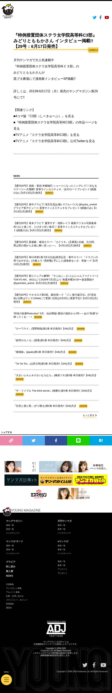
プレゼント (62, 573)
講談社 (9, 608)
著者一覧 (10, 529)
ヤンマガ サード (14, 541)
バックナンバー (13, 533)
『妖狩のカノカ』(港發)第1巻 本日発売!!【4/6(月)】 (47, 340)
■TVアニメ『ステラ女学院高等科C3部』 (41, 134)
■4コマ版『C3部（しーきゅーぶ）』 (39, 116)
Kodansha (45, 651)
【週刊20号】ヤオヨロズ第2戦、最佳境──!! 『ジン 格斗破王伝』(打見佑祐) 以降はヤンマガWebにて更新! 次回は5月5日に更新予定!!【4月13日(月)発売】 (55, 298)
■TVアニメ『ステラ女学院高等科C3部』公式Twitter (49, 141)
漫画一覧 (10, 525)
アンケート (62, 569)
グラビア (10, 561)
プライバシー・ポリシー (17, 600)
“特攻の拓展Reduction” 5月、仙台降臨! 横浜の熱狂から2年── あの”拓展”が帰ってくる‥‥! (55, 315)
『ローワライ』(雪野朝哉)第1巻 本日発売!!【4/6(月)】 (49, 329)
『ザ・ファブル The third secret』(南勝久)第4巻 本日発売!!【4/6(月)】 (53, 392)
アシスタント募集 (14, 588)
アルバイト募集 (13, 592)
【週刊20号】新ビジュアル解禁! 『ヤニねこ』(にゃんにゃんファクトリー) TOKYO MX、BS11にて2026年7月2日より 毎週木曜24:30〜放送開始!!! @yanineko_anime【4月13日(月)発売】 (55, 279)
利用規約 (10, 604)
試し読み (10, 566)
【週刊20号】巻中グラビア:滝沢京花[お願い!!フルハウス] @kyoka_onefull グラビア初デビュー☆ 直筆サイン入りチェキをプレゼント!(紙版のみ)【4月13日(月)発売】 (55, 208)
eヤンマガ (63, 541)
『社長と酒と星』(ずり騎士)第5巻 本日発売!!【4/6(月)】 (50, 406)
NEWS (9, 575)
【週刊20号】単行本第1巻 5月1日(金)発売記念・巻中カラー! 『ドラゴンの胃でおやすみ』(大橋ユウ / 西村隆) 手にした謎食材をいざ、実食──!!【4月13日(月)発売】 (55, 261)
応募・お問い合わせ (15, 596)
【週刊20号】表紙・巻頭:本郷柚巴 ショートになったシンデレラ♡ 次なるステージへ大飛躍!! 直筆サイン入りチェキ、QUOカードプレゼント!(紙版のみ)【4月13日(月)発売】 (55, 189)
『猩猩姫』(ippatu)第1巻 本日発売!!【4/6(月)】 (45, 352)
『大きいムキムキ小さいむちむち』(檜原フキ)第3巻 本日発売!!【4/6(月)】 (55, 377)
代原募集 (10, 584)
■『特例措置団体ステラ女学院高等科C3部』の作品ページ (53, 122)
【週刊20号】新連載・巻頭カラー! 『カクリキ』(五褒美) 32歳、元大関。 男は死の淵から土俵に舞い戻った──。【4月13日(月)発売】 (54, 244)
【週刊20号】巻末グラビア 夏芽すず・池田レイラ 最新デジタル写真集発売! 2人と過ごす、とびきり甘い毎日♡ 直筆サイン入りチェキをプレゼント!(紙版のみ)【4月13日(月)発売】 (54, 227)
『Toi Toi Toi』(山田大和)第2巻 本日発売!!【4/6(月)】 (48, 364)
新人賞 (9, 571)
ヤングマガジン (14, 521)
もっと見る (90, 415)
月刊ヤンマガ (65, 521)
